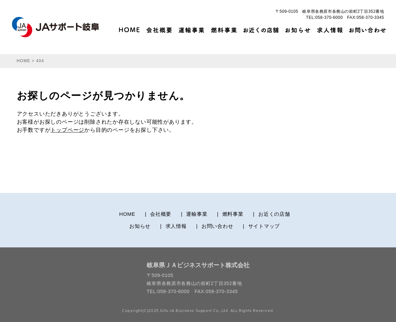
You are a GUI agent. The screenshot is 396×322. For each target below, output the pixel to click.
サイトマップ (264, 226)
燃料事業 (233, 214)
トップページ (67, 130)
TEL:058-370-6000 (324, 17)
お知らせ (139, 226)
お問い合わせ (217, 226)
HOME (127, 214)
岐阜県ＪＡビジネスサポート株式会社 (198, 265)
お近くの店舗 (274, 214)
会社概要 (160, 214)
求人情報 (176, 226)
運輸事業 (196, 214)
